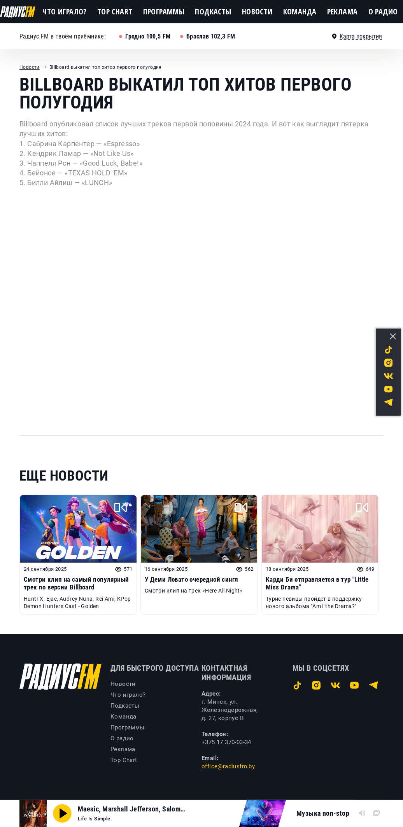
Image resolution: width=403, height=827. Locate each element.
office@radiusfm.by (228, 766)
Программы (164, 11)
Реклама (342, 11)
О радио (383, 11)
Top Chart (115, 11)
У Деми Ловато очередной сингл (191, 579)
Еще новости (63, 476)
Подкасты (213, 11)
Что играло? (64, 11)
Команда (300, 11)
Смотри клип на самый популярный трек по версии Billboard (76, 583)
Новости (257, 11)
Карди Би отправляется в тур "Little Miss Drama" (317, 583)
